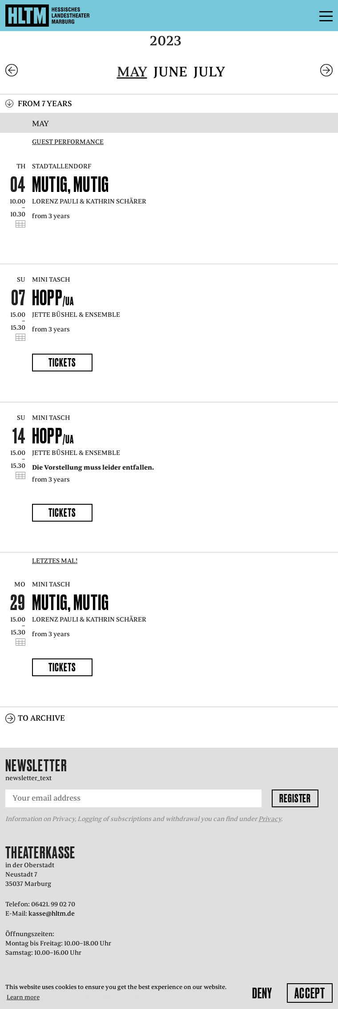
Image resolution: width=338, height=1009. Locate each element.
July (209, 71)
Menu (306, 15)
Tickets (62, 362)
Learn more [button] (23, 997)
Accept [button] (309, 993)
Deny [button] (262, 993)
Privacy (269, 819)
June (170, 71)
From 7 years (45, 103)
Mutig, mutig (70, 184)
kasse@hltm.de (51, 913)
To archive (41, 718)
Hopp (53, 297)
